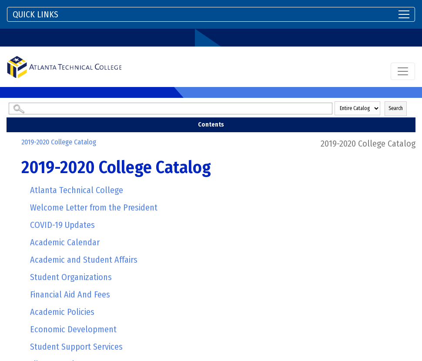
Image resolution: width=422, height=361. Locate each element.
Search (396, 108)
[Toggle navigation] (211, 14)
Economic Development (73, 329)
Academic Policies (62, 312)
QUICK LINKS (35, 14)
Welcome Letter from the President (93, 207)
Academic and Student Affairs (83, 259)
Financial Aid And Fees (70, 294)
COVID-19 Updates (62, 225)
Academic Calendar (65, 242)
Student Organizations (71, 277)
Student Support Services (76, 346)
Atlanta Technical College (76, 190)
